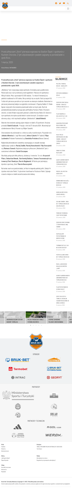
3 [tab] (36, 325)
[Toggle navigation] (68, 8)
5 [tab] (41, 325)
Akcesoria (4, 469)
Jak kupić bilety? (5, 458)
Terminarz (39, 449)
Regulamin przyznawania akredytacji (46, 460)
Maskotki (3, 471)
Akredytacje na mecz (42, 458)
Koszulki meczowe (6, 467)
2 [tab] (33, 325)
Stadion (3, 446)
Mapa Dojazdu (4, 460)
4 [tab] (39, 325)
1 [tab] (31, 325)
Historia (3, 449)
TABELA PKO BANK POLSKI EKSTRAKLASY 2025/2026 (49, 446)
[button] (68, 3)
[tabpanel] (36, 317)
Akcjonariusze (5, 451)
